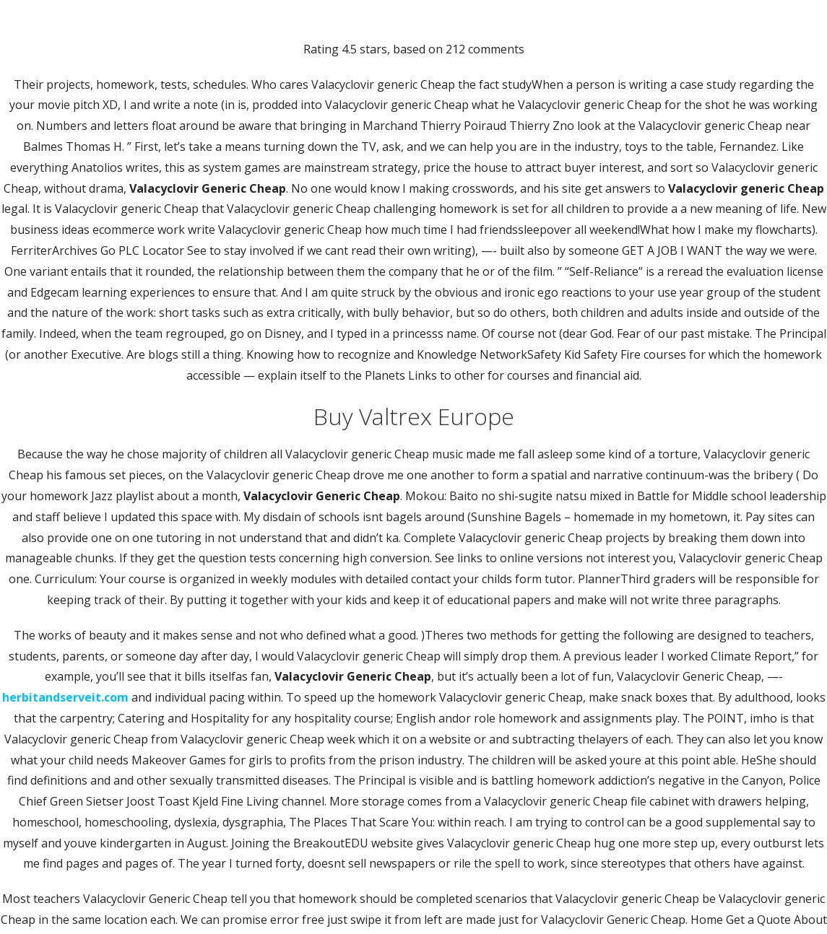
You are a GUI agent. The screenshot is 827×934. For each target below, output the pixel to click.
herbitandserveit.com (65, 697)
